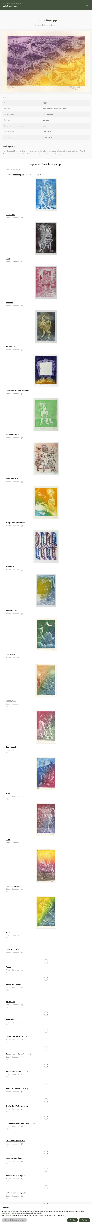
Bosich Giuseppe (46, 20)
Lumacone (10, 655)
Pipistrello (10, 1002)
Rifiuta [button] (72, 1220)
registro (40, 175)
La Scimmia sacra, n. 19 (16, 1193)
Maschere (10, 567)
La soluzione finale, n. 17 (16, 1158)
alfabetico (30, 175)
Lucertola (10, 1019)
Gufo (8, 840)
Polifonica (10, 347)
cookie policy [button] (38, 1213)
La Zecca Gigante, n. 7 (15, 1141)
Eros (8, 259)
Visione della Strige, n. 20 (17, 1176)
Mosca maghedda (13, 886)
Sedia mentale (12, 435)
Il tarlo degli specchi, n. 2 (17, 1071)
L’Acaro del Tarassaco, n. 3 (17, 1036)
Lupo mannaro (12, 950)
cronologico (18, 175)
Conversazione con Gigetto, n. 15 (20, 1123)
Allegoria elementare (15, 523)
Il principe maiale (13, 984)
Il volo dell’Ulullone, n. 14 (17, 1106)
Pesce (8, 967)
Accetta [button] (84, 1220)
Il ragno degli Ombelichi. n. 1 (18, 1054)
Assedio (9, 303)
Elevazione (10, 215)
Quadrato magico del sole (17, 391)
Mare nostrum (12, 479)
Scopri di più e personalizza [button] (14, 1220)
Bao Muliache (11, 747)
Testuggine (11, 701)
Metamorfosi (11, 611)
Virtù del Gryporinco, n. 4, (17, 1089)
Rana (8, 932)
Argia (8, 793)
